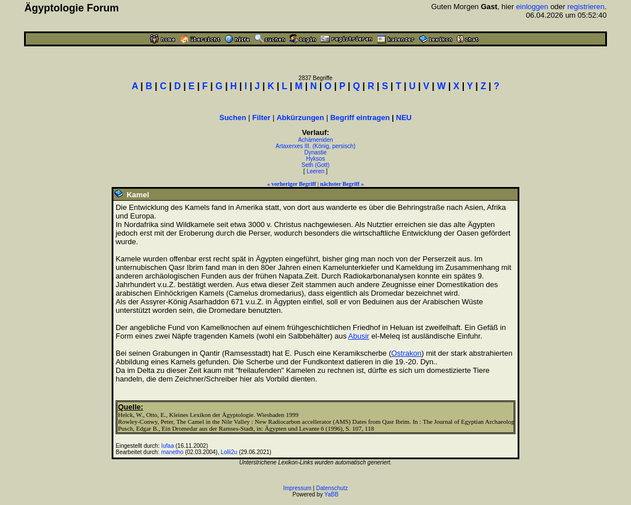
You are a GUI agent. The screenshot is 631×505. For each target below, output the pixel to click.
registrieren (586, 6)
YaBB (331, 494)
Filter (262, 117)
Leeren (315, 171)
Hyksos (315, 159)
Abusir (358, 336)
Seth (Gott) (316, 165)
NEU (404, 117)
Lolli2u (228, 452)
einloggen (532, 6)
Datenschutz (332, 488)
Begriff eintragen (360, 117)
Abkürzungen (300, 117)
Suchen (232, 117)
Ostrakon (406, 353)
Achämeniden (315, 140)
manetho (172, 452)
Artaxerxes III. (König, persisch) (315, 146)
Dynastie (316, 152)
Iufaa (167, 446)
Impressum (297, 488)
